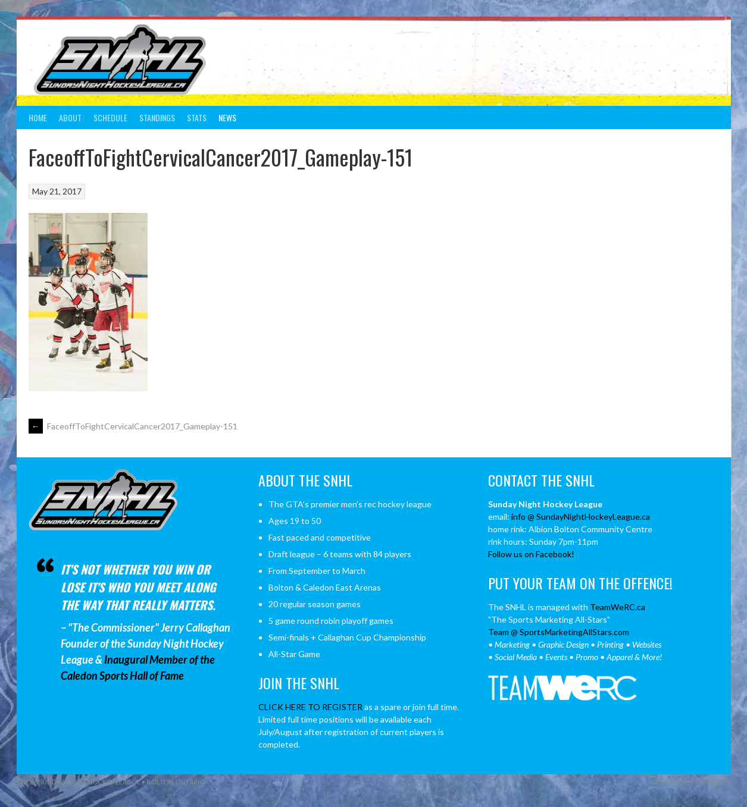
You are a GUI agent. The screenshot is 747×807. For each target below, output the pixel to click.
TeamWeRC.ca (617, 607)
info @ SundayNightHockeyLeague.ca (580, 516)
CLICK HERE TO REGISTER (310, 707)
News (227, 117)
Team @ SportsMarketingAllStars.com (558, 632)
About (70, 117)
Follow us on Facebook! (531, 554)
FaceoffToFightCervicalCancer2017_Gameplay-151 (133, 426)
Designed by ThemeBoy (691, 782)
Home (38, 117)
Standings (157, 117)
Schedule (110, 117)
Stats (197, 117)
